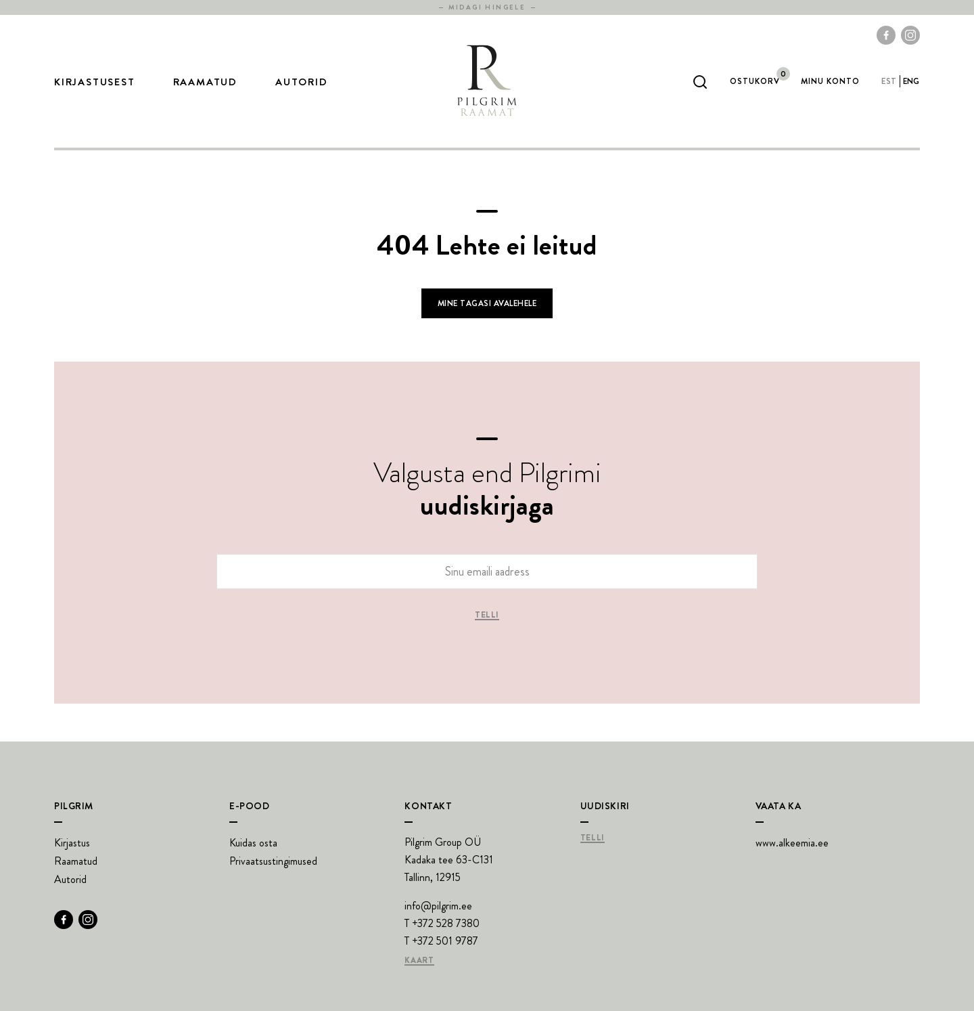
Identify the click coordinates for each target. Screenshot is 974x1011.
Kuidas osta (253, 843)
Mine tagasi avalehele (487, 303)
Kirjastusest (94, 81)
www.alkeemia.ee (792, 843)
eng (911, 81)
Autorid (301, 81)
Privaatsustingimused (273, 861)
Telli (487, 615)
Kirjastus (72, 843)
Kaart (419, 961)
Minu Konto (830, 81)
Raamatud (205, 81)
